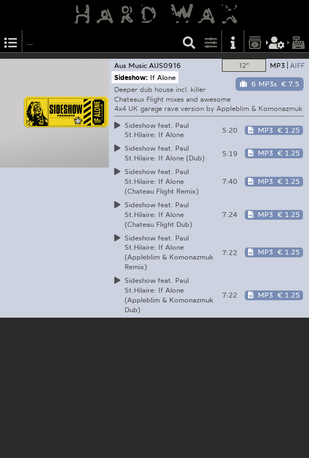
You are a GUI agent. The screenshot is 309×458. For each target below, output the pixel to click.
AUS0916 (165, 65)
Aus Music (130, 65)
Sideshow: (131, 77)
